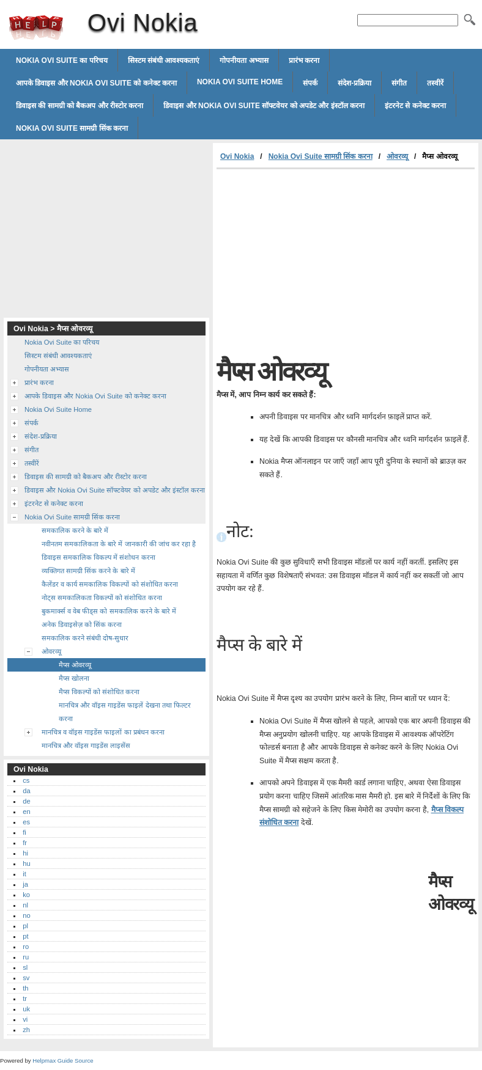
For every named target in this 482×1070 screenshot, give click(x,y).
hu (26, 863)
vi (25, 1019)
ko (26, 894)
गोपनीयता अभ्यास (244, 60)
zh (26, 1029)
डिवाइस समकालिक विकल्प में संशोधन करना (98, 557)
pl (25, 925)
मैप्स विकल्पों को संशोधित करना (99, 691)
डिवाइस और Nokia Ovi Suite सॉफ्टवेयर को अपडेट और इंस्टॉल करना (264, 105)
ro (26, 946)
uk (26, 1009)
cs (26, 780)
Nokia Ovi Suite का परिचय (62, 60)
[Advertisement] (319, 260)
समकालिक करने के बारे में (75, 530)
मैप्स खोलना (74, 678)
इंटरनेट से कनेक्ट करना (415, 105)
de (26, 801)
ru (26, 957)
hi (25, 853)
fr (25, 842)
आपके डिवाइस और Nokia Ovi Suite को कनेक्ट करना (96, 83)
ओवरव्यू (397, 156)
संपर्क (310, 83)
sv (26, 977)
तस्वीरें (435, 83)
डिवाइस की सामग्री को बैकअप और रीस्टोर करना (79, 105)
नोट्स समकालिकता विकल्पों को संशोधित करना (102, 597)
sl (25, 967)
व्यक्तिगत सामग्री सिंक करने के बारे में (88, 570)
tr (25, 998)
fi (24, 832)
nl (25, 905)
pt (25, 936)
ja (25, 884)
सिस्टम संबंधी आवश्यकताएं (164, 60)
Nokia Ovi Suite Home (240, 82)
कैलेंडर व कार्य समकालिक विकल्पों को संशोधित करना (110, 584)
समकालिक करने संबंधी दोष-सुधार (85, 638)
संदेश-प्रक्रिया (354, 83)
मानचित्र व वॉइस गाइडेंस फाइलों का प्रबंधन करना (103, 732)
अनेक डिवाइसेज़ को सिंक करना (82, 624)
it (24, 874)
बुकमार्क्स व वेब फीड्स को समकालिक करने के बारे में (109, 611)
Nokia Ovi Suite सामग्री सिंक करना (72, 128)
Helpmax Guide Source (62, 1060)
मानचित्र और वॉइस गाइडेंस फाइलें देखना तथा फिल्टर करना (125, 712)
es (26, 822)
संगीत (399, 83)
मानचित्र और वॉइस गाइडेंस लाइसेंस (86, 745)
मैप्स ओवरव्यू (75, 665)
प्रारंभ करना (304, 60)
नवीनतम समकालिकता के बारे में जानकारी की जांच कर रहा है (119, 544)
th (25, 988)
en (26, 811)
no (26, 915)
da (26, 790)
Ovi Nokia (36, 27)
